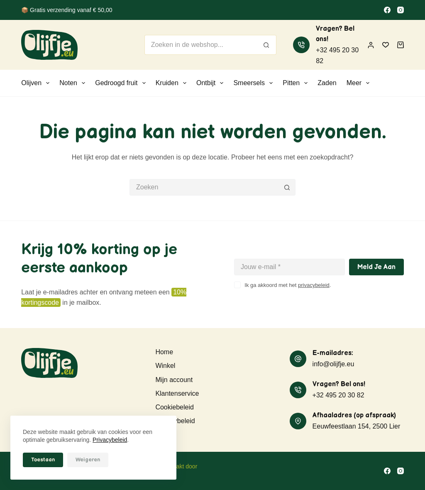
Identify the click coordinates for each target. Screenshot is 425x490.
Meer (360, 83)
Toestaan (43, 459)
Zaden (327, 82)
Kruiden (173, 83)
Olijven (37, 83)
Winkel (165, 365)
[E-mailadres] (289, 267)
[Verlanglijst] (385, 45)
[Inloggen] (371, 45)
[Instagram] (400, 10)
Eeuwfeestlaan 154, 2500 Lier (357, 426)
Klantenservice (177, 393)
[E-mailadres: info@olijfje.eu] (298, 358)
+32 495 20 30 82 (338, 395)
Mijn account (174, 379)
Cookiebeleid (174, 407)
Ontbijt (211, 83)
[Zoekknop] (266, 45)
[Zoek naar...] (200, 45)
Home (164, 351)
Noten (73, 83)
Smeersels (254, 83)
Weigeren (88, 459)
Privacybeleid (110, 439)
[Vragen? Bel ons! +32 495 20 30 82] (301, 45)
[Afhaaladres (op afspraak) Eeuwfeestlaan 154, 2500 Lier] (298, 421)
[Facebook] (387, 10)
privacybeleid (314, 285)
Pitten (297, 83)
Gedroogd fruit (122, 83)
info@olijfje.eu (333, 364)
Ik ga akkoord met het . (287, 285)
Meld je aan (376, 267)
